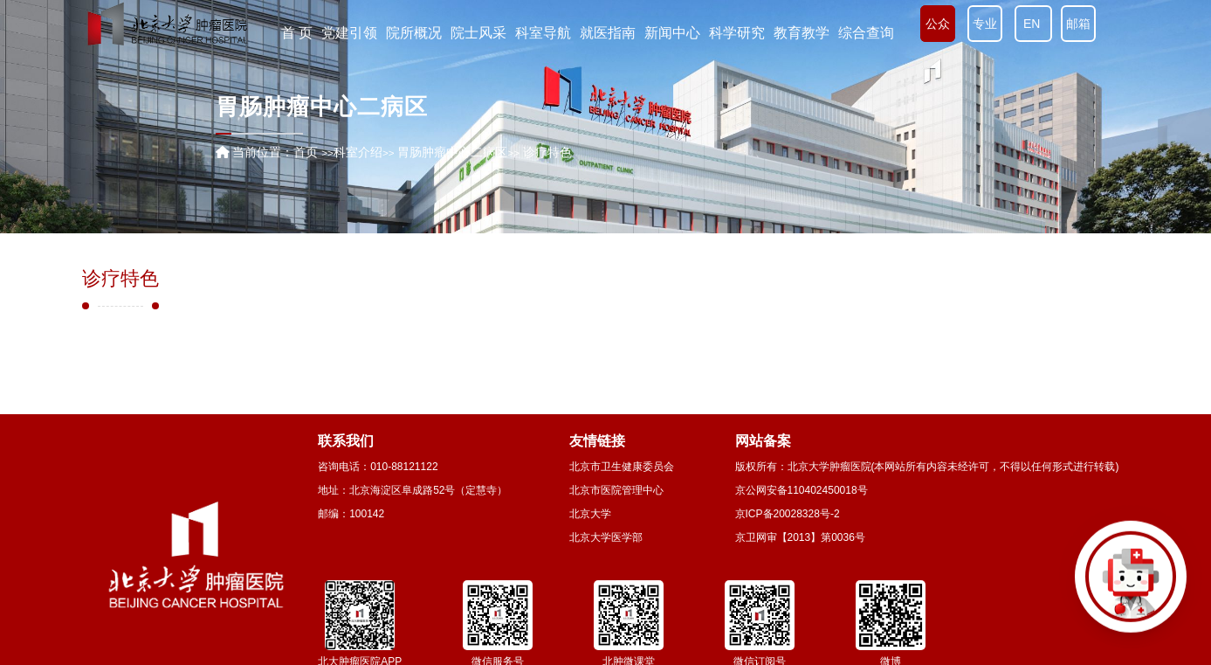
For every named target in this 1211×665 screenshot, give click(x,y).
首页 (305, 152)
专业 (985, 24)
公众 (937, 24)
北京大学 (590, 514)
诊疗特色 (120, 278)
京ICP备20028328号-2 (787, 514)
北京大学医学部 (606, 537)
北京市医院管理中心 (616, 490)
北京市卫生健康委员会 (621, 467)
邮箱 (1078, 24)
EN (1033, 24)
